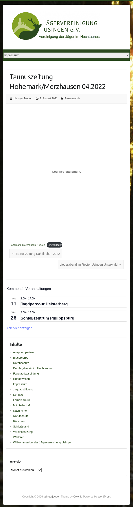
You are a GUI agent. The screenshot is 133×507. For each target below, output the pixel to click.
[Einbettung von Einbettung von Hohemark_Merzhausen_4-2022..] (66, 171)
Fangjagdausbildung (26, 373)
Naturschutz (20, 416)
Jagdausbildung (23, 389)
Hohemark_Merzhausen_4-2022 (27, 245)
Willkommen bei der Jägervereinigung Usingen (42, 442)
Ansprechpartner (23, 352)
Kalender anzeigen (19, 328)
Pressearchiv (72, 98)
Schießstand (21, 426)
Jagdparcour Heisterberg (44, 304)
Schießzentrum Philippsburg (47, 318)
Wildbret (18, 437)
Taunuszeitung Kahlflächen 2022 (35, 253)
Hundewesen (21, 378)
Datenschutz (21, 363)
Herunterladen (54, 245)
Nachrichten (20, 410)
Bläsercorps (20, 357)
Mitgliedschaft (21, 405)
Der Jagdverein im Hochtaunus (32, 368)
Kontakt (18, 394)
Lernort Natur (21, 400)
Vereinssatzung (23, 431)
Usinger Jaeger (22, 98)
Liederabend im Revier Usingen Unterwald (91, 264)
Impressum (20, 384)
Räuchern (19, 421)
